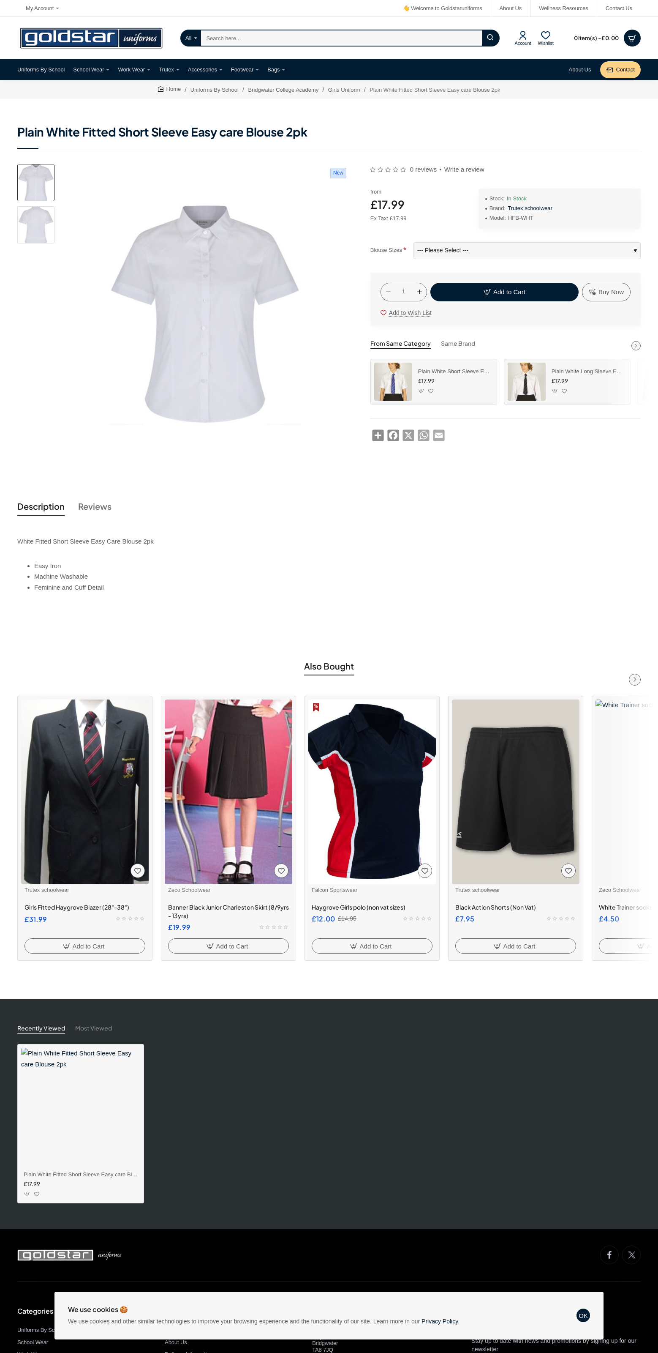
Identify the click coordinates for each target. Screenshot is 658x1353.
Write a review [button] (464, 169)
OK (583, 1315)
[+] (419, 292)
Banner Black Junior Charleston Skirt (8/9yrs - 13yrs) (228, 911)
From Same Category (400, 343)
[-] (388, 292)
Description (41, 506)
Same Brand (458, 343)
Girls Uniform (344, 90)
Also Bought (329, 666)
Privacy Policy (439, 1321)
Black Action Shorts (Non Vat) (495, 907)
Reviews (94, 506)
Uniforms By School (214, 90)
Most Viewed (93, 1028)
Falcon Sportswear (334, 890)
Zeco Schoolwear (189, 890)
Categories (35, 1311)
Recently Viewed (41, 1028)
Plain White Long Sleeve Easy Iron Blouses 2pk (588, 371)
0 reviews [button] (423, 169)
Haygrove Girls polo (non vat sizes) (358, 907)
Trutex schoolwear (530, 208)
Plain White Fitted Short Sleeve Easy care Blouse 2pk (81, 1174)
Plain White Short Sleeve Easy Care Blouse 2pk (454, 371)
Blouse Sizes (386, 250)
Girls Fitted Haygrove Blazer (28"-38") (76, 907)
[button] (504, 292)
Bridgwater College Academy (283, 90)
